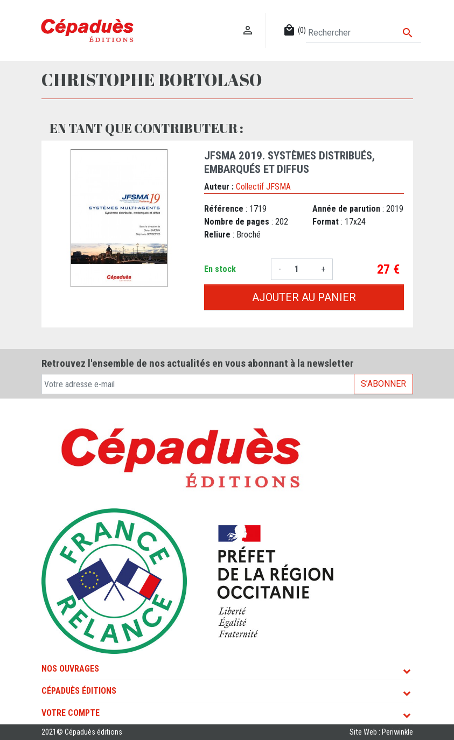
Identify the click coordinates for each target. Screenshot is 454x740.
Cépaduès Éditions (78, 691)
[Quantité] (301, 269)
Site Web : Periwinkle (381, 732)
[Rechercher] (363, 33)
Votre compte (70, 713)
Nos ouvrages (70, 669)
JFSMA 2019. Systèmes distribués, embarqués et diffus (289, 162)
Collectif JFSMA (263, 186)
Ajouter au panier (304, 297)
